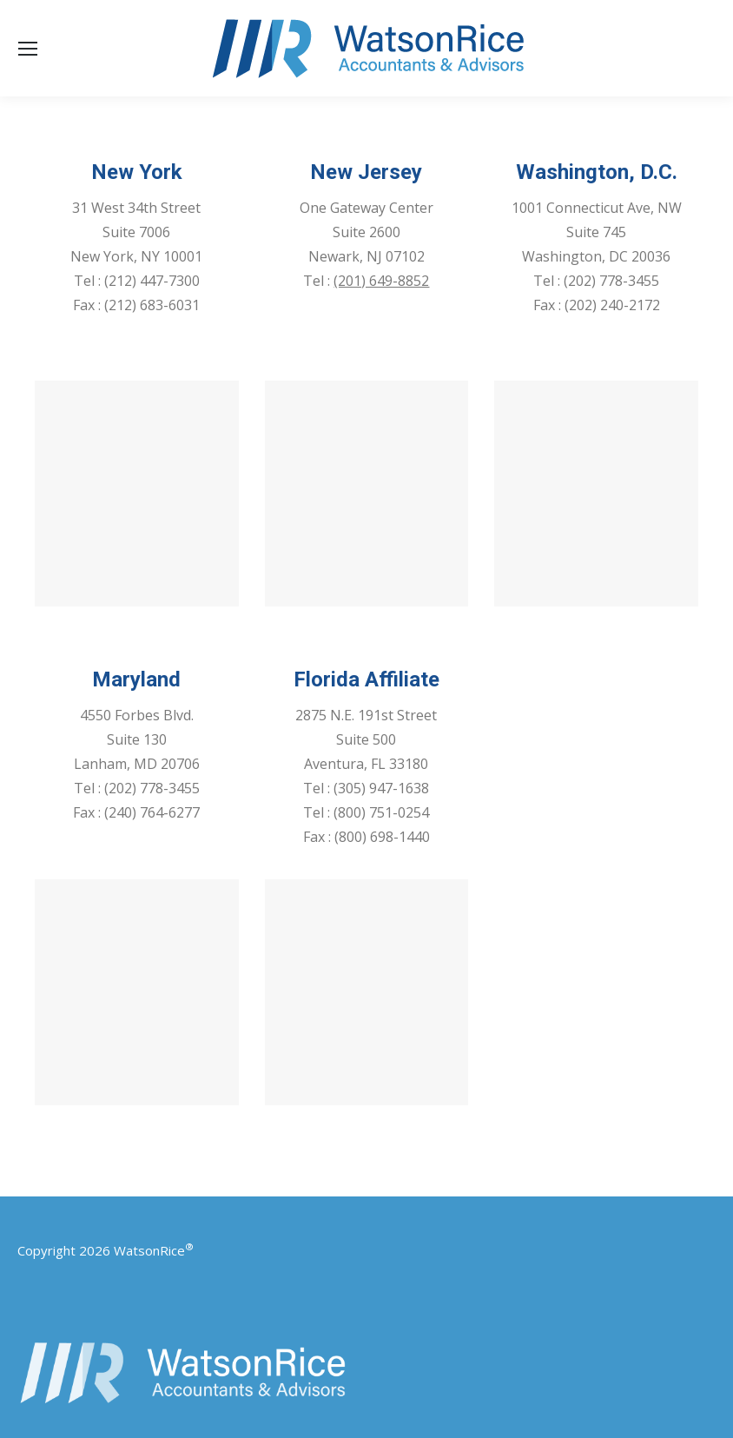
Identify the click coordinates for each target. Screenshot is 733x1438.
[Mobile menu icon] (27, 48)
